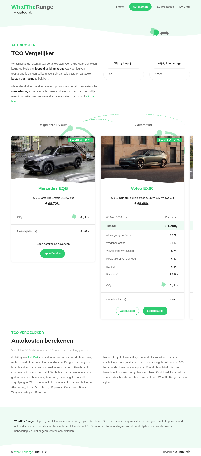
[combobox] (124, 74)
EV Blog (184, 7)
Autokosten (140, 7)
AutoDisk (33, 357)
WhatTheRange (23, 452)
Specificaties (52, 253)
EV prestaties (165, 7)
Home (120, 7)
